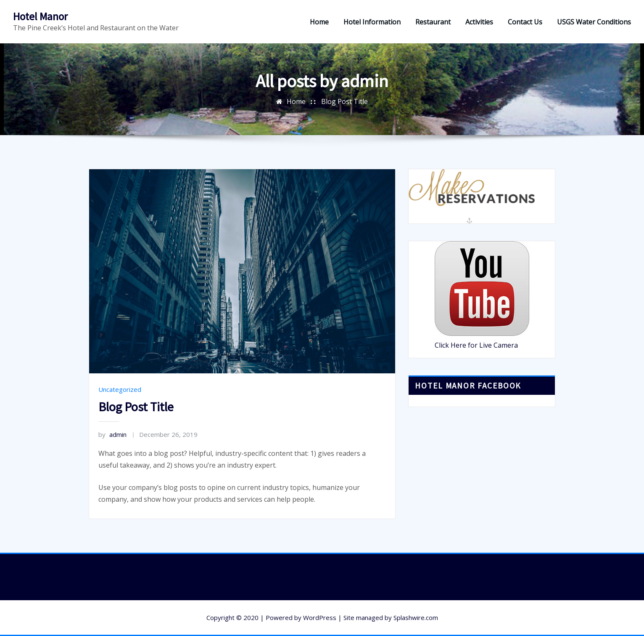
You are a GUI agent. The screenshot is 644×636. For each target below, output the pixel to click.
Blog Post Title (344, 101)
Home (319, 22)
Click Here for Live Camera (476, 345)
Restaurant (433, 22)
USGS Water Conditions (594, 22)
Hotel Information (372, 22)
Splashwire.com (415, 617)
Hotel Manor (40, 16)
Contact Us (525, 22)
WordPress (319, 617)
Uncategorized (119, 389)
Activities (479, 22)
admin (112, 434)
